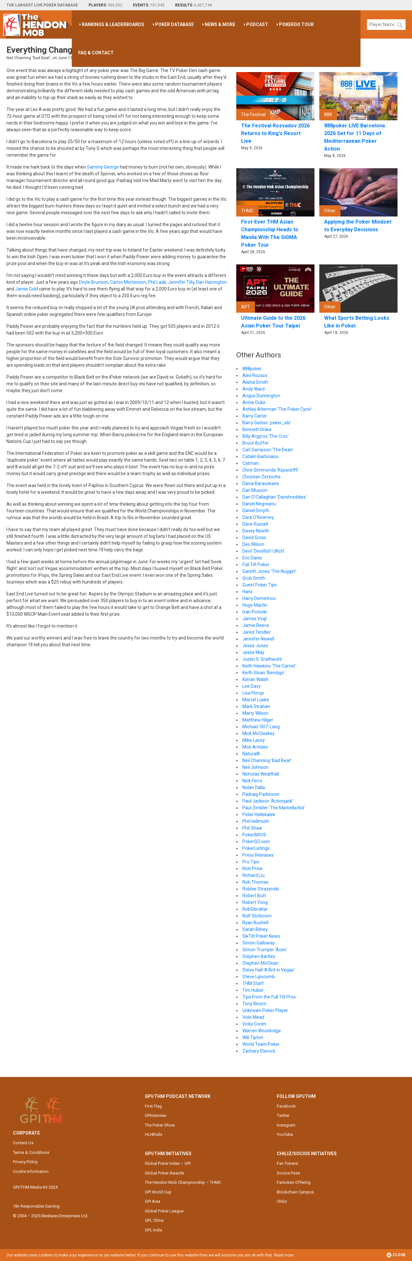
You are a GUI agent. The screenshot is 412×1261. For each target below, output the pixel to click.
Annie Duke (254, 402)
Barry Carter (254, 416)
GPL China (154, 1220)
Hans (247, 591)
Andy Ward (253, 388)
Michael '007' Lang (261, 726)
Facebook (286, 1106)
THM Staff (253, 983)
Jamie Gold (26, 288)
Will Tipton (252, 1037)
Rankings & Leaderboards (113, 24)
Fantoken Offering (294, 1182)
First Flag (153, 1106)
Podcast (257, 24)
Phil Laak (157, 282)
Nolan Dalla (253, 787)
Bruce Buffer (255, 443)
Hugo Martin (254, 605)
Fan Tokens (287, 1163)
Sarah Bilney (255, 929)
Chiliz (282, 1201)
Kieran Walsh (255, 679)
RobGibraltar (255, 909)
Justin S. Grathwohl (262, 659)
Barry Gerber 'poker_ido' (266, 422)
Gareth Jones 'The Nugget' (269, 571)
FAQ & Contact (96, 52)
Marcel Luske (255, 699)
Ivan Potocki (254, 611)
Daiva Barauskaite (260, 483)
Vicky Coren (254, 1023)
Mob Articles (255, 747)
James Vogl (254, 618)
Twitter (283, 1115)
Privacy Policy (25, 1161)
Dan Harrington (211, 282)
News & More (220, 24)
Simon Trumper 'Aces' (264, 949)
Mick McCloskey (258, 733)
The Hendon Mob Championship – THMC (183, 1182)
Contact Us (23, 1142)
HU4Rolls (153, 1134)
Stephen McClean (260, 963)
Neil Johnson (255, 767)
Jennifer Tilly (181, 282)
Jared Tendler (256, 632)
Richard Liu (253, 875)
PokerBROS (254, 834)
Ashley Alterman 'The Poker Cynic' (277, 409)
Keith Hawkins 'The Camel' (269, 665)
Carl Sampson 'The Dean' (267, 449)
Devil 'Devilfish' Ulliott (263, 551)
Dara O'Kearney (258, 517)
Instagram (286, 1125)
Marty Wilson (255, 713)
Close (396, 1255)
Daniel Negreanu (259, 503)
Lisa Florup (253, 692)
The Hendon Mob (37, 24)
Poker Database (174, 24)
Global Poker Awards (164, 1173)
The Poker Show (160, 1125)
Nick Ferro (252, 780)
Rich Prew (252, 868)
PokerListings (256, 848)
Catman (250, 463)
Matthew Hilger (257, 720)
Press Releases (258, 855)
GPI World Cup (158, 1192)
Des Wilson (253, 544)
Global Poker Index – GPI (168, 1163)
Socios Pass (288, 1173)
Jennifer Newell (258, 638)
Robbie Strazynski (260, 888)
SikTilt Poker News (261, 936)
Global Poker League (164, 1211)
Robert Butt (254, 895)
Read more (284, 1255)
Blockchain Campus (295, 1192)
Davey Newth (255, 530)
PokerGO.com (256, 841)
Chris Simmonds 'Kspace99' (270, 470)
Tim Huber (253, 990)
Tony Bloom (254, 1003)
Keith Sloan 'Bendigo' (263, 672)
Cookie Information (31, 1171)
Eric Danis (252, 557)
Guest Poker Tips (259, 584)
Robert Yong (255, 902)
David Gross (254, 537)
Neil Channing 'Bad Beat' (267, 760)
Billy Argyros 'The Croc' (265, 436)
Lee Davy (251, 686)
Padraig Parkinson (260, 794)
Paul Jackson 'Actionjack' (267, 801)
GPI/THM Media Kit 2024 (35, 1187)
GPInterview (155, 1115)
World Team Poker (261, 1044)
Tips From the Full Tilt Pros (269, 996)
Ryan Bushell (255, 922)
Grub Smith (253, 578)
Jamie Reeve (255, 625)
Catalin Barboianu (260, 456)
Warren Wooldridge (261, 1030)
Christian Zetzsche (261, 476)
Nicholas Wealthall (260, 774)
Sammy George (103, 167)
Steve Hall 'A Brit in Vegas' (268, 969)
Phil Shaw (252, 828)
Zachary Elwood (258, 1051)
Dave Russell (255, 524)
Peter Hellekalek (258, 814)
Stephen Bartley (258, 956)
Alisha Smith (255, 382)
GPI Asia (152, 1201)
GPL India (153, 1230)
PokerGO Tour (296, 24)
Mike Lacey (253, 740)
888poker (252, 368)
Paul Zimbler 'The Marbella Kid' (273, 807)
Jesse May (253, 652)
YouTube (285, 1134)
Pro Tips (250, 861)
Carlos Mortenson (128, 282)
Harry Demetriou (259, 598)
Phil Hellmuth (255, 821)
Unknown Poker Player (265, 1010)
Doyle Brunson (93, 282)
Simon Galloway (258, 942)
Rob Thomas (255, 882)
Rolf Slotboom (257, 915)
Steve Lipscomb (258, 976)
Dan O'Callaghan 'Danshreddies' (274, 497)
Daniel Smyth (255, 510)
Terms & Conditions (31, 1152)
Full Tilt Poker (255, 564)
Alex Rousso (254, 375)
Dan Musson (254, 490)
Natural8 (251, 753)
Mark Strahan (256, 706)
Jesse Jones (255, 645)
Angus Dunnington (261, 395)
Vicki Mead (253, 1017)
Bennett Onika (256, 429)
